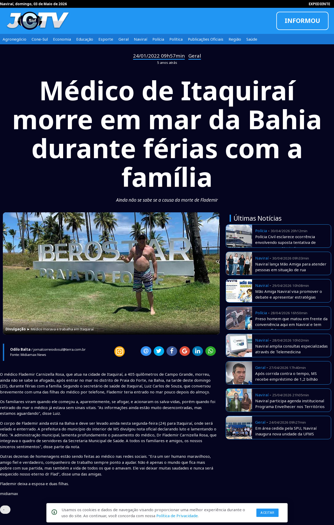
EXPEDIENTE (319, 4)
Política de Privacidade (177, 515)
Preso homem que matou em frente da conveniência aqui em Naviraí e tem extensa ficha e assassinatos (291, 324)
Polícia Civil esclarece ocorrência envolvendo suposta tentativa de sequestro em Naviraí (285, 242)
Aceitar (267, 513)
